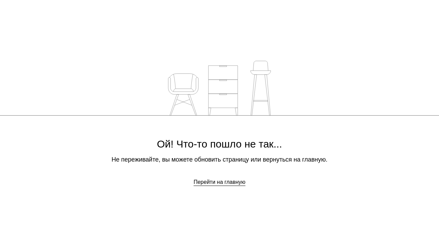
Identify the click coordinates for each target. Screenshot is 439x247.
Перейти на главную (219, 182)
